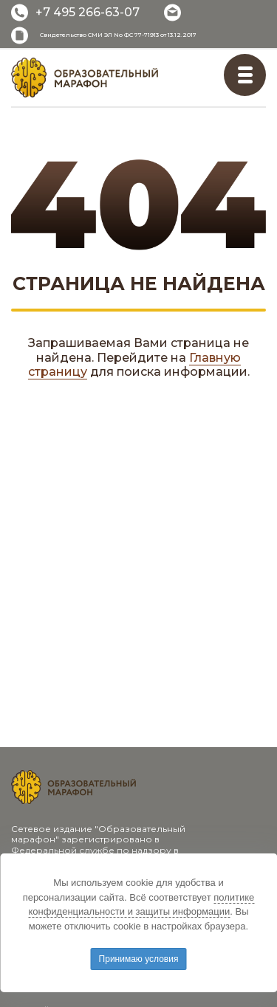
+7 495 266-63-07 (87, 12)
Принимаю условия (139, 959)
